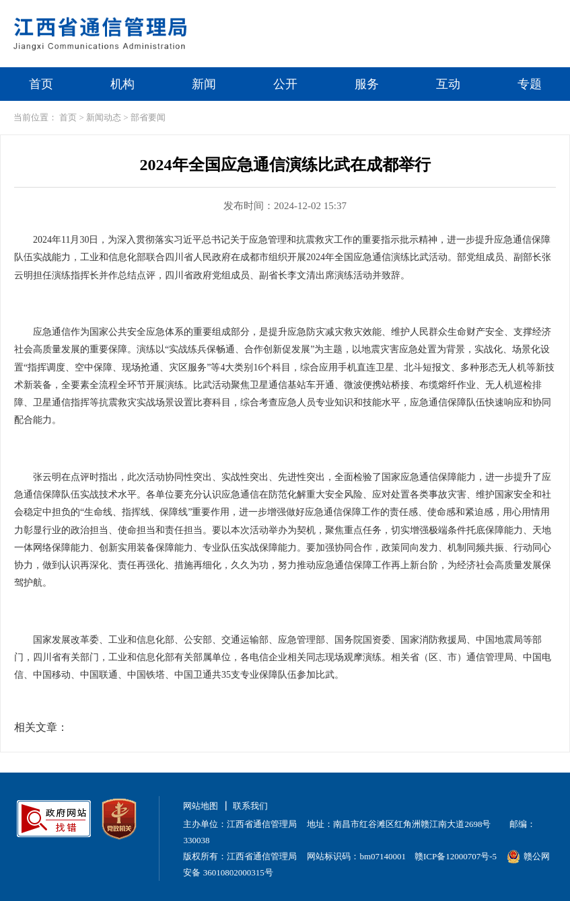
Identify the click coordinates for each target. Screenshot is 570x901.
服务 (367, 84)
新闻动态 (103, 117)
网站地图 (200, 806)
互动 (448, 84)
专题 (530, 84)
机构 (122, 84)
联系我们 (250, 806)
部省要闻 (148, 117)
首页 (41, 84)
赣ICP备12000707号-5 (456, 856)
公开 (285, 84)
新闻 (204, 84)
